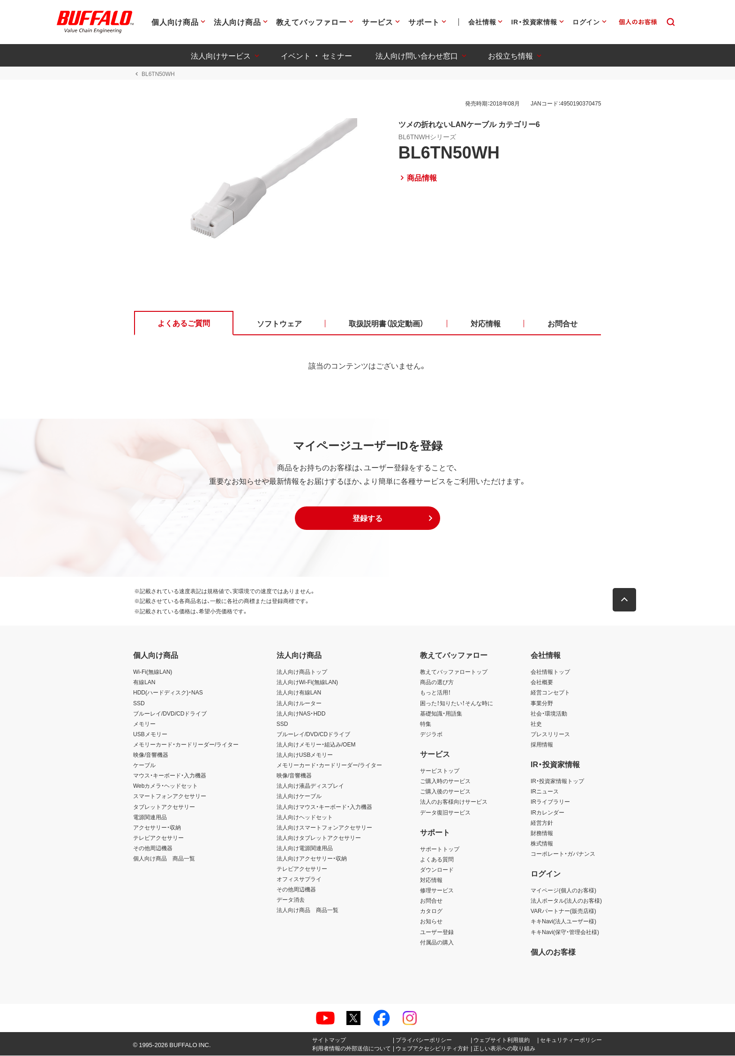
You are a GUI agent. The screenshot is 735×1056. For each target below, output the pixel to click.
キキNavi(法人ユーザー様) (563, 922)
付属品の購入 (437, 942)
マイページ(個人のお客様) (563, 890)
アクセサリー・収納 (157, 827)
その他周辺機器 (152, 848)
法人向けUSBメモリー (305, 755)
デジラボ (431, 734)
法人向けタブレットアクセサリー (319, 838)
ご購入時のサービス (445, 781)
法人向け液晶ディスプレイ (310, 786)
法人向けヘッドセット (305, 817)
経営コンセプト (550, 693)
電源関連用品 (150, 817)
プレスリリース (550, 734)
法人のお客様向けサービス (454, 802)
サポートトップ (439, 849)
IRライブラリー (550, 802)
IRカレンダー (547, 812)
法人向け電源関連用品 (305, 848)
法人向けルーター (299, 703)
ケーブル (144, 765)
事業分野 (542, 703)
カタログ (431, 911)
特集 (425, 724)
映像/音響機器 (150, 755)
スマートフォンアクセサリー (169, 796)
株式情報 (542, 843)
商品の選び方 (437, 683)
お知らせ (431, 922)
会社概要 (542, 683)
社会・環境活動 (549, 713)
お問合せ (431, 901)
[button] (367, 518)
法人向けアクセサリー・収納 (312, 858)
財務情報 (542, 833)
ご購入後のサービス (445, 792)
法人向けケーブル (299, 796)
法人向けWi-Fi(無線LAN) (307, 683)
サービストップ (439, 771)
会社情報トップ (550, 672)
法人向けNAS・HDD (301, 713)
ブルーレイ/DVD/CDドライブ (170, 713)
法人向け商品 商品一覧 (307, 910)
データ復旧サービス (445, 812)
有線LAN (144, 683)
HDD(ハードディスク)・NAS (168, 693)
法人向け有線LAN (299, 693)
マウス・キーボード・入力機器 (169, 775)
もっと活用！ (435, 693)
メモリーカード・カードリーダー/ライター (186, 744)
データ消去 (291, 900)
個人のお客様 (553, 952)
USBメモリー (150, 734)
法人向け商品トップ (302, 672)
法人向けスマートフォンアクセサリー (324, 827)
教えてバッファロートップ (454, 672)
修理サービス (437, 890)
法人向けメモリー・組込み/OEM (316, 744)
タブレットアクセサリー (164, 807)
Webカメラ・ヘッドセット (165, 786)
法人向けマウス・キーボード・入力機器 (324, 807)
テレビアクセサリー (158, 838)
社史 (536, 724)
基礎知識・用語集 (441, 713)
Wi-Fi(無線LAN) (152, 672)
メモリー (144, 724)
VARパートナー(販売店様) (563, 911)
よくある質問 (437, 859)
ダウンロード (437, 870)
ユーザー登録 (437, 932)
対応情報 (431, 880)
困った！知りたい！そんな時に (456, 703)
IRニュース (545, 792)
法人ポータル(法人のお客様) (566, 901)
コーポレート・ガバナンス (563, 854)
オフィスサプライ (299, 879)
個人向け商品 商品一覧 (164, 858)
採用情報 (542, 744)
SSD (139, 703)
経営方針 (542, 823)
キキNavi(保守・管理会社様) (565, 932)
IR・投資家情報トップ (557, 781)
